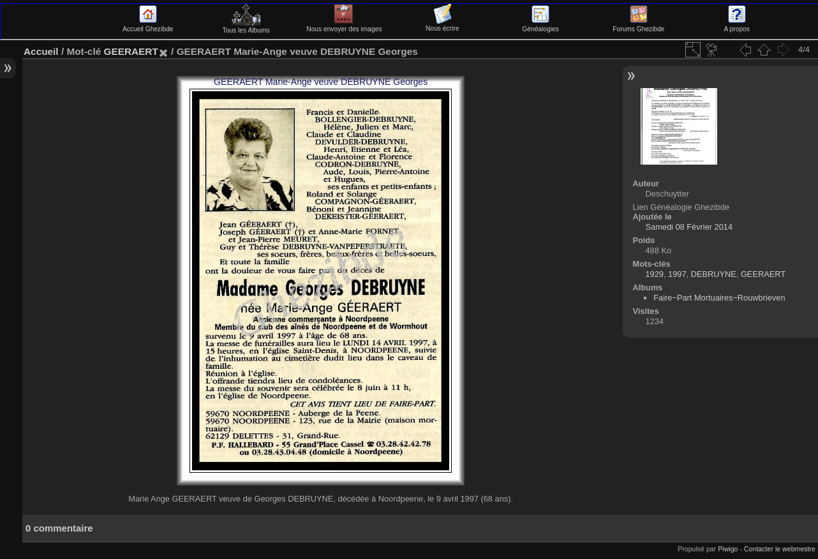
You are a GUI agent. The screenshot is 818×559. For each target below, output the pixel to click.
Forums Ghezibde (638, 26)
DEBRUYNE (713, 274)
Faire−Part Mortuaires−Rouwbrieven (719, 297)
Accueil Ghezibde (148, 26)
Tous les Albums (246, 27)
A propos (737, 26)
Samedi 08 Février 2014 (688, 227)
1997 (677, 274)
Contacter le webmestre (779, 549)
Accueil (41, 51)
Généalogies (540, 26)
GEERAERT (130, 51)
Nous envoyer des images (344, 26)
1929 (654, 274)
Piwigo (728, 549)
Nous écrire (442, 25)
